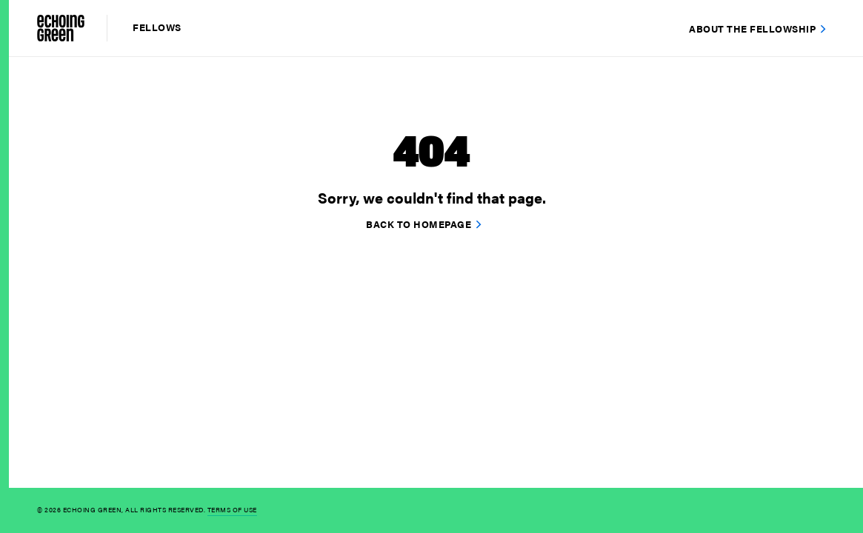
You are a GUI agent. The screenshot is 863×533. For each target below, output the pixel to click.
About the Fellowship (752, 28)
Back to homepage (418, 224)
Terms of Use (232, 509)
